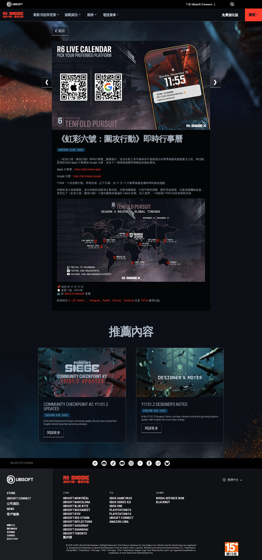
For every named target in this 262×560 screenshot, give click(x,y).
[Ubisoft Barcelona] (84, 502)
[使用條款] (28, 532)
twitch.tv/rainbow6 (74, 293)
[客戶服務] (28, 514)
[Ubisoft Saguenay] (84, 525)
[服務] (92, 15)
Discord (116, 300)
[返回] (60, 31)
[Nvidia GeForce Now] (177, 498)
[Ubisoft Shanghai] (84, 529)
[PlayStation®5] (130, 510)
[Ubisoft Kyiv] (84, 514)
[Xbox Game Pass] (130, 498)
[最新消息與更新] (46, 15)
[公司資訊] (28, 503)
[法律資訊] (28, 535)
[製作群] (84, 537)
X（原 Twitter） (78, 300)
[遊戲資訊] (72, 15)
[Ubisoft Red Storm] (84, 518)
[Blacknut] (177, 502)
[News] (28, 509)
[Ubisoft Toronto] (84, 533)
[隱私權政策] (28, 528)
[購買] (253, 15)
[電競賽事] (110, 15)
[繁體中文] (232, 480)
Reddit (106, 300)
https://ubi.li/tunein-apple (88, 169)
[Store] (28, 493)
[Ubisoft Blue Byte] (84, 506)
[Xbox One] (130, 506)
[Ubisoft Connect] (28, 498)
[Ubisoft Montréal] (84, 498)
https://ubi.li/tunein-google (87, 176)
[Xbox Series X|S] (130, 502)
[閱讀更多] (54, 432)
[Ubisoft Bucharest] (84, 510)
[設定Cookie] (12, 539)
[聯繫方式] (28, 525)
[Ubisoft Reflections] (84, 521)
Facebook (129, 300)
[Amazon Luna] (130, 521)
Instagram (94, 300)
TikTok (144, 300)
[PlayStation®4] (130, 514)
